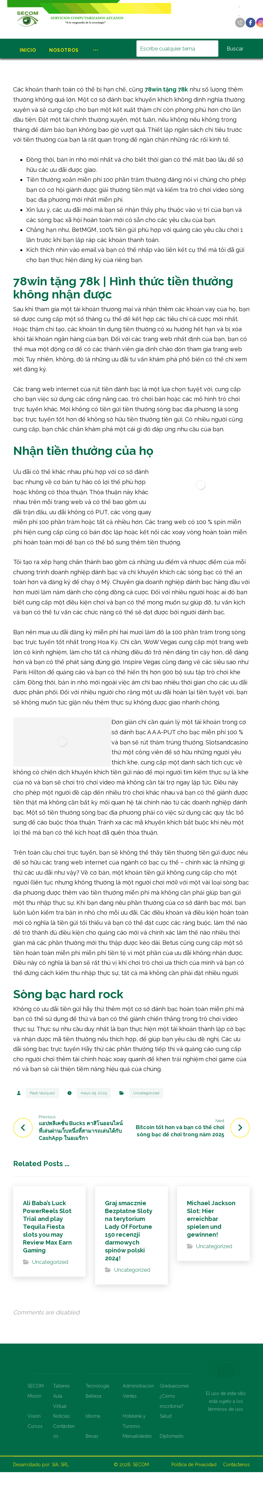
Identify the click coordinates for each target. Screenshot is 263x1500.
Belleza (93, 1396)
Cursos (35, 1426)
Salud (166, 1416)
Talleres (61, 1386)
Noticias (61, 1416)
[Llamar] (240, 23)
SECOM (36, 1386)
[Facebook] (250, 23)
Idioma (93, 1416)
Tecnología (97, 1386)
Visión (34, 1416)
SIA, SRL (60, 1464)
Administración (138, 1386)
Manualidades (137, 1436)
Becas (92, 1436)
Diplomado (172, 1436)
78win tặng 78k (166, 89)
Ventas (130, 1396)
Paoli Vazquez (42, 1093)
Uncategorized (146, 1093)
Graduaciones (174, 1386)
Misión (34, 1396)
